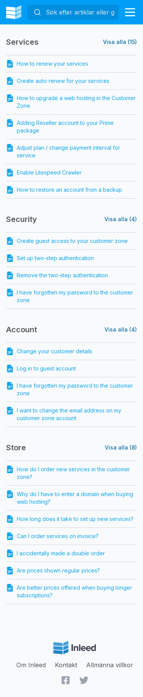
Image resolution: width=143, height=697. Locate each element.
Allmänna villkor (109, 665)
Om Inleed (31, 665)
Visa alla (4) (120, 219)
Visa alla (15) (120, 42)
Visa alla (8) (121, 447)
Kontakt (66, 665)
